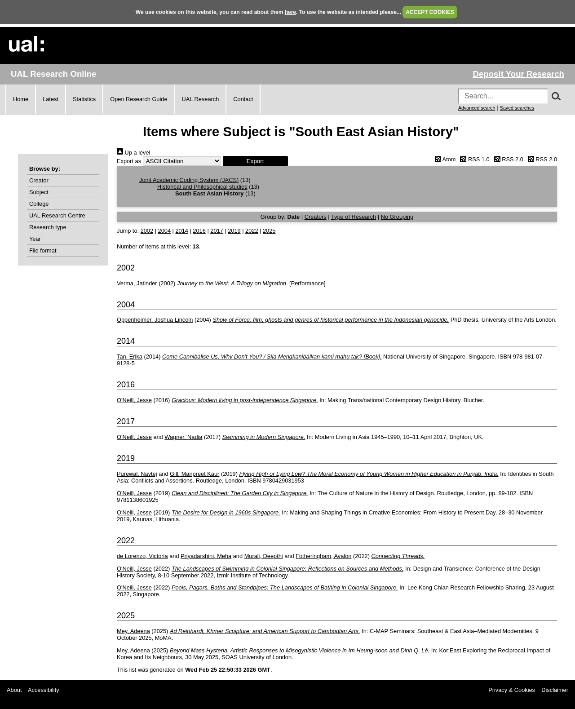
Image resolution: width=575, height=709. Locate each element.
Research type (47, 227)
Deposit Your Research (518, 74)
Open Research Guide (138, 99)
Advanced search (476, 108)
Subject (39, 192)
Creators (316, 216)
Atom (444, 159)
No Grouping (397, 216)
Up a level (133, 152)
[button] (255, 161)
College (39, 203)
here (290, 12)
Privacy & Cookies (511, 690)
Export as (129, 161)
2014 (181, 230)
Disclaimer (554, 690)
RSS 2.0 (507, 159)
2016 (199, 230)
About (14, 690)
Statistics (84, 99)
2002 (147, 230)
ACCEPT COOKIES (430, 12)
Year (35, 238)
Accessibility (43, 690)
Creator (39, 180)
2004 (164, 230)
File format (42, 250)
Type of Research (353, 216)
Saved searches (517, 108)
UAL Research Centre (57, 215)
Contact (243, 99)
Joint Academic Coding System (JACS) (189, 180)
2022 (251, 230)
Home (20, 99)
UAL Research (200, 99)
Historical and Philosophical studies (202, 186)
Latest (50, 99)
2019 (234, 230)
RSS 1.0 (473, 159)
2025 (269, 230)
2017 (216, 230)
